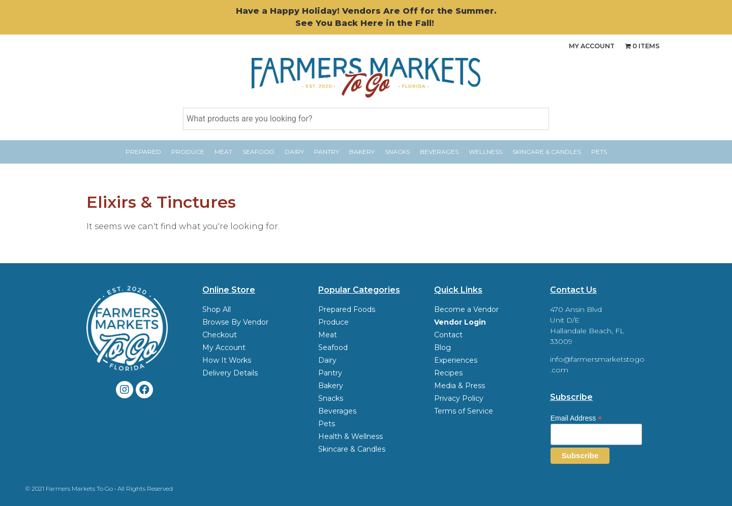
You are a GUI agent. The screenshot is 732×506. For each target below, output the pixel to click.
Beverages (439, 151)
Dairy (294, 151)
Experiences (455, 360)
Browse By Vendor (235, 322)
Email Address (576, 418)
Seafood (258, 151)
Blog (442, 347)
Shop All (216, 309)
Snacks (397, 151)
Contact (448, 334)
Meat (223, 151)
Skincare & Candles (546, 151)
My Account (586, 46)
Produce (187, 151)
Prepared (143, 151)
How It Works (226, 360)
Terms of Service (463, 411)
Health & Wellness (350, 436)
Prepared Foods (346, 309)
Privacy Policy (458, 398)
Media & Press (459, 385)
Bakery (362, 151)
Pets (599, 151)
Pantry (326, 151)
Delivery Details (230, 372)
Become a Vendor (466, 309)
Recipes (448, 372)
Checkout (219, 334)
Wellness (485, 151)
